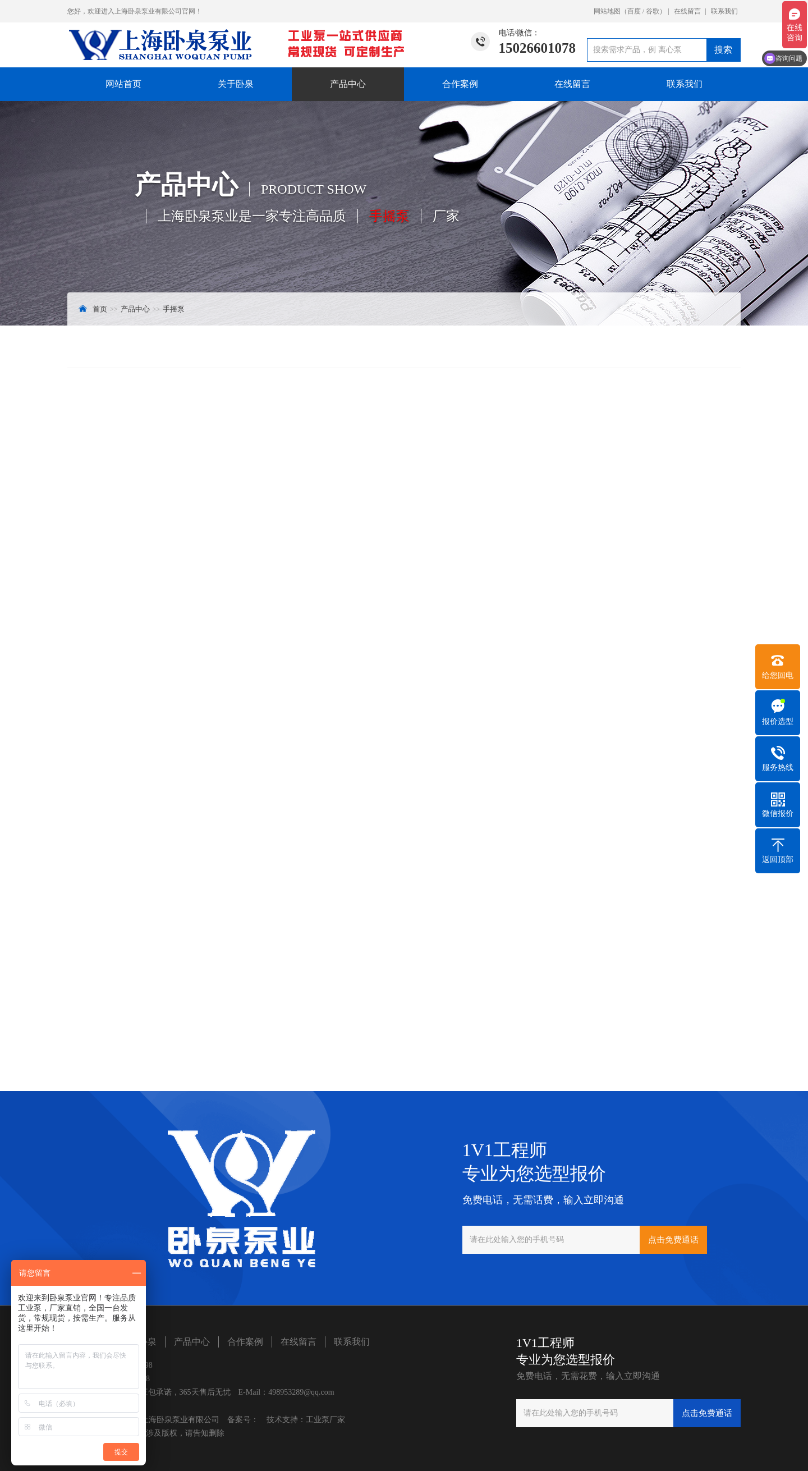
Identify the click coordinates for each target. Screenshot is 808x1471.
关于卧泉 (236, 84)
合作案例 (460, 84)
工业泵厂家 (325, 1419)
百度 (634, 11)
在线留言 (687, 11)
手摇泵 (174, 309)
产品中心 (348, 84)
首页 (100, 309)
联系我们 (724, 11)
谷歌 (652, 11)
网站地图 (607, 11)
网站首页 (123, 84)
